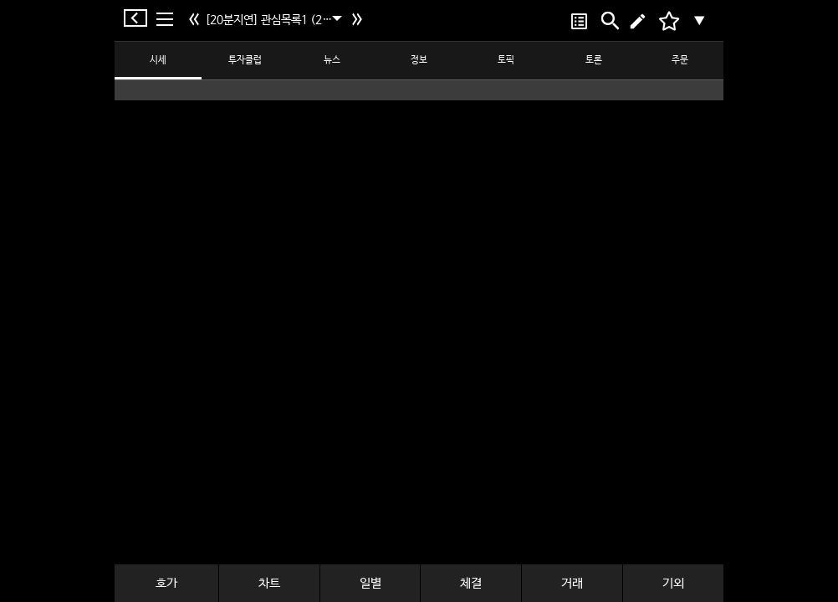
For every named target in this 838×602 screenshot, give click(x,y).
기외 (673, 583)
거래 (572, 583)
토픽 (506, 60)
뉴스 (332, 60)
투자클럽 (245, 60)
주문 (680, 60)
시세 (158, 60)
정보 (419, 60)
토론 (593, 60)
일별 (370, 583)
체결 (471, 583)
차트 (269, 583)
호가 (166, 583)
